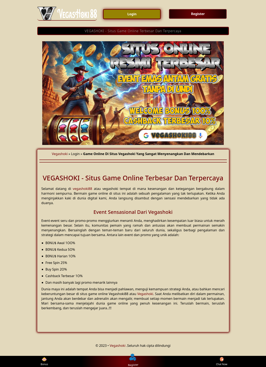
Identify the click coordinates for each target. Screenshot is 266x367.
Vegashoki (60, 154)
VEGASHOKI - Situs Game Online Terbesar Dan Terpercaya (133, 31)
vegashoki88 (82, 188)
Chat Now (221, 361)
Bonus (44, 361)
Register (133, 361)
